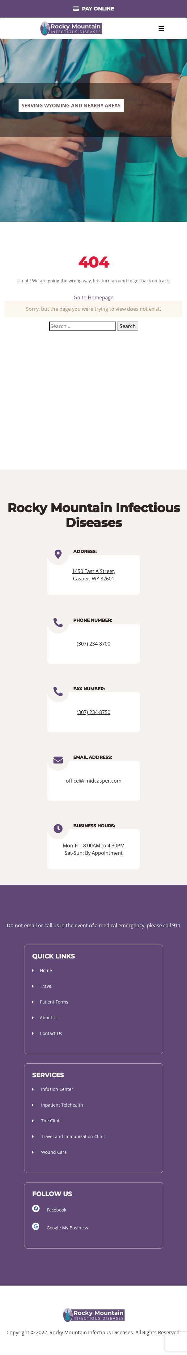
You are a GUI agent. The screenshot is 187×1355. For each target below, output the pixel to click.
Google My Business (60, 1227)
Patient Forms (50, 1002)
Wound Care (49, 1152)
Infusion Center (52, 1089)
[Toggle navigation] (161, 28)
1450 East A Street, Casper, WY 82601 (93, 575)
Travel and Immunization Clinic (69, 1136)
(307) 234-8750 (93, 712)
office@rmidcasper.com (93, 780)
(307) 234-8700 (93, 643)
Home (42, 970)
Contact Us (47, 1033)
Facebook (49, 1209)
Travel (42, 986)
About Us (45, 1017)
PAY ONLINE (93, 9)
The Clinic (47, 1121)
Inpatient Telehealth (57, 1105)
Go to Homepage (93, 297)
